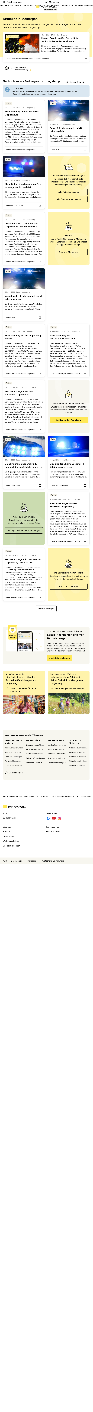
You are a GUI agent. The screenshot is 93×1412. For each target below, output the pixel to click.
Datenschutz (16, 861)
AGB (5, 861)
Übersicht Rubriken (11, 846)
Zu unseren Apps (10, 818)
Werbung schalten (11, 841)
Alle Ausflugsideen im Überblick (67, 688)
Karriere (6, 831)
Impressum (31, 861)
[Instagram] (60, 818)
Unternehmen (9, 836)
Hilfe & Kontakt (53, 831)
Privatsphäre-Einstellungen (52, 861)
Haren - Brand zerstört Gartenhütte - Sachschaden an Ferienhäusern (60, 40)
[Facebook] (48, 818)
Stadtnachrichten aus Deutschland (18, 796)
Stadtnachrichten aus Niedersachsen (55, 796)
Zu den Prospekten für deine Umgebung (21, 689)
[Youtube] (54, 818)
